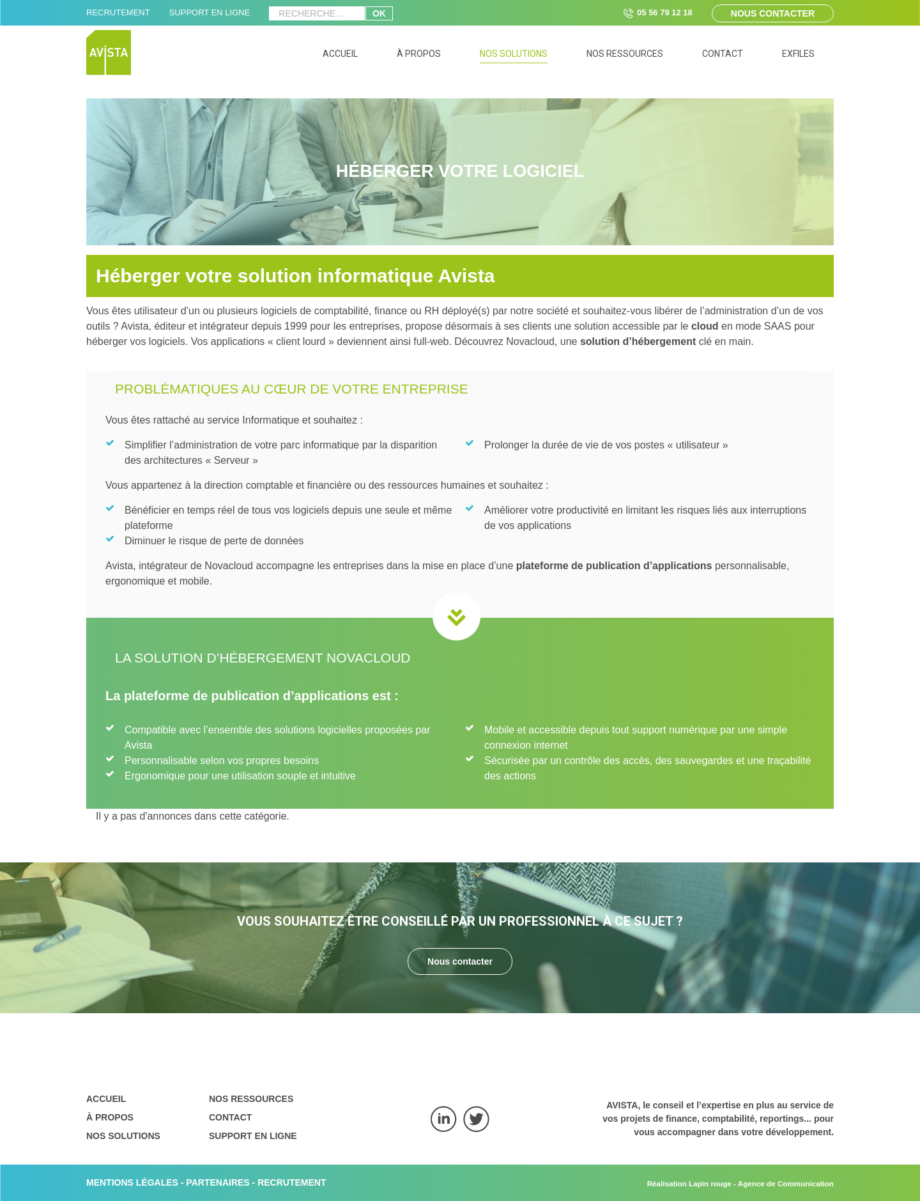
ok (379, 13)
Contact (230, 1117)
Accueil (106, 1099)
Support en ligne (253, 1136)
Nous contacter (773, 13)
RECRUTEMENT (118, 12)
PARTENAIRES (217, 1182)
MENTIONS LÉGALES (132, 1182)
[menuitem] (340, 56)
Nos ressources (251, 1099)
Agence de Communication (786, 1183)
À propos (110, 1117)
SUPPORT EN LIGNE (209, 12)
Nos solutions (123, 1136)
